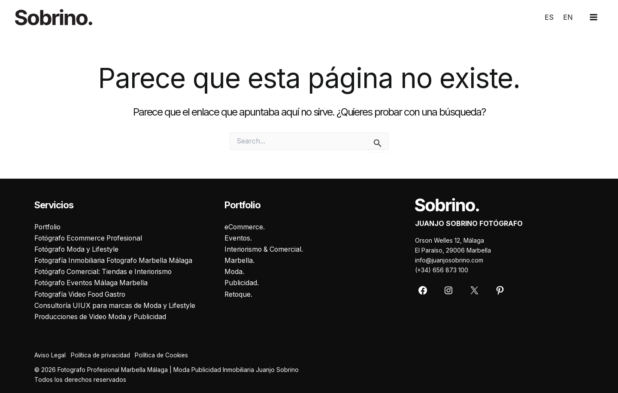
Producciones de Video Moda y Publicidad (102, 316)
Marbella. (239, 260)
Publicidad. (241, 282)
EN (568, 17)
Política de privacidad (103, 355)
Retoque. (238, 294)
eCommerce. (245, 226)
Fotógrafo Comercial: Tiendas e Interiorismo (106, 271)
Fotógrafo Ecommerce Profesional (90, 237)
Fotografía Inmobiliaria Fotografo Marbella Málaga (116, 260)
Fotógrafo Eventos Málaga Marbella (92, 282)
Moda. (234, 271)
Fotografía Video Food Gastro (82, 294)
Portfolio (48, 226)
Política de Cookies (167, 355)
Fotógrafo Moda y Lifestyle (78, 248)
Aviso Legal (50, 355)
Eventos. (238, 237)
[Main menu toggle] (593, 17)
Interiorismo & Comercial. (265, 248)
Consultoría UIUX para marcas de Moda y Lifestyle (117, 305)
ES (549, 17)
